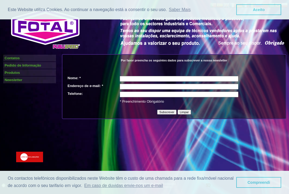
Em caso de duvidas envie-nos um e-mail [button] (123, 185)
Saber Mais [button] (180, 9)
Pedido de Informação (23, 65)
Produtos (12, 73)
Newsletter (13, 80)
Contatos (12, 58)
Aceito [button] (259, 10)
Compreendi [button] (259, 182)
